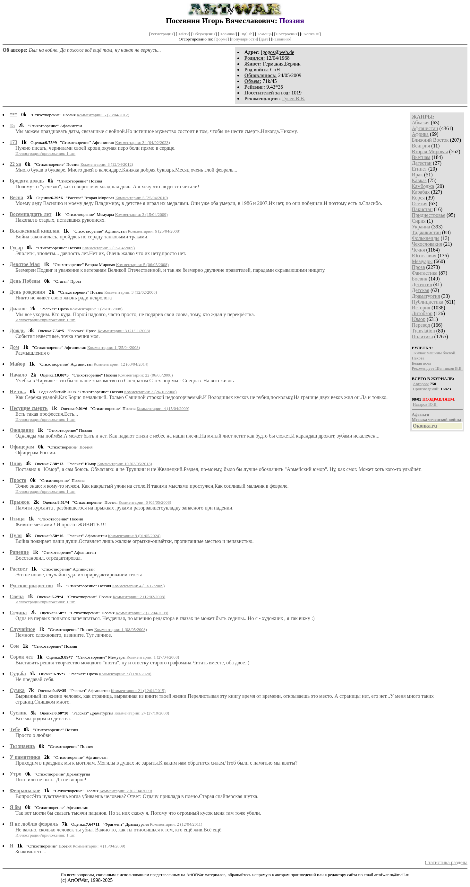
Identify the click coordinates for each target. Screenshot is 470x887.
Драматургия (426, 296)
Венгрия (421, 145)
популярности (244, 39)
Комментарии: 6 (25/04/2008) (154, 231)
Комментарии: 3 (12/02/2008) (130, 292)
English (245, 33)
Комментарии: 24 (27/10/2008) (142, 713)
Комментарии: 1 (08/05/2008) (120, 629)
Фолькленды (426, 238)
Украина (421, 226)
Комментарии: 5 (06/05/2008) (142, 264)
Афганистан (425, 128)
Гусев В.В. (293, 98)
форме (221, 39)
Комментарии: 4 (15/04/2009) (163, 408)
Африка (420, 134)
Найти (183, 33)
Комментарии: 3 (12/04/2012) (107, 164)
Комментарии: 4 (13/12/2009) (138, 585)
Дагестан (422, 163)
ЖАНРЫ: (423, 117)
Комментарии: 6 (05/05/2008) (145, 502)
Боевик (419, 278)
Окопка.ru (310, 33)
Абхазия (421, 122)
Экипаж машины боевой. (434, 352)
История (421, 307)
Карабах (421, 192)
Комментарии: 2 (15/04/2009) (108, 247)
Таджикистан (426, 232)
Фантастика (425, 273)
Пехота (418, 358)
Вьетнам (421, 157)
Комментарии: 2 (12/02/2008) (139, 596)
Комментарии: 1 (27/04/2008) (152, 657)
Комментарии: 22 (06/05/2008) (145, 375)
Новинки (227, 33)
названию (281, 39)
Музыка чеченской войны (436, 419)
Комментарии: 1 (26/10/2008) (96, 308)
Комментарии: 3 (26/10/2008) (150, 391)
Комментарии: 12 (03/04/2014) (121, 364)
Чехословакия (427, 244)
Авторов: (421, 383)
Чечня (418, 250)
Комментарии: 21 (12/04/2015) (138, 690)
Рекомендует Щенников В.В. (437, 368)
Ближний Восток (430, 140)
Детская (421, 290)
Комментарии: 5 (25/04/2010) (141, 197)
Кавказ (419, 180)
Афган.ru (420, 414)
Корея (418, 197)
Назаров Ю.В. (425, 404)
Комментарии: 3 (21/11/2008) (124, 330)
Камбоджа (423, 186)
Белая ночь (421, 363)
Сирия (419, 221)
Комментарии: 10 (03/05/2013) (124, 463)
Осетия (420, 203)
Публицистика (427, 302)
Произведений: (426, 388)
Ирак (417, 174)
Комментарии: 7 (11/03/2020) (125, 673)
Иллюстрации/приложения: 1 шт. (45, 153)
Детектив (422, 284)
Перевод (421, 325)
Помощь (263, 33)
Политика (422, 336)
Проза (418, 267)
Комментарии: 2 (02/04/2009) (125, 790)
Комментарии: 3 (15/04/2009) (141, 214)
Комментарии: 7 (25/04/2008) (141, 612)
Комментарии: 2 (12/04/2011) (176, 824)
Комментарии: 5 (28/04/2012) (103, 114)
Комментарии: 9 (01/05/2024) (134, 535)
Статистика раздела (446, 862)
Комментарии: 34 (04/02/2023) (142, 142)
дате (265, 39)
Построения (286, 33)
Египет (419, 169)
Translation (423, 330)
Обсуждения (203, 33)
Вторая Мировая (430, 151)
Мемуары (422, 261)
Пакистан (422, 209)
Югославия (424, 255)
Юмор (419, 319)
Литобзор (422, 313)
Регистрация (162, 33)
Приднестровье (429, 215)
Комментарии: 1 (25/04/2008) (113, 347)
